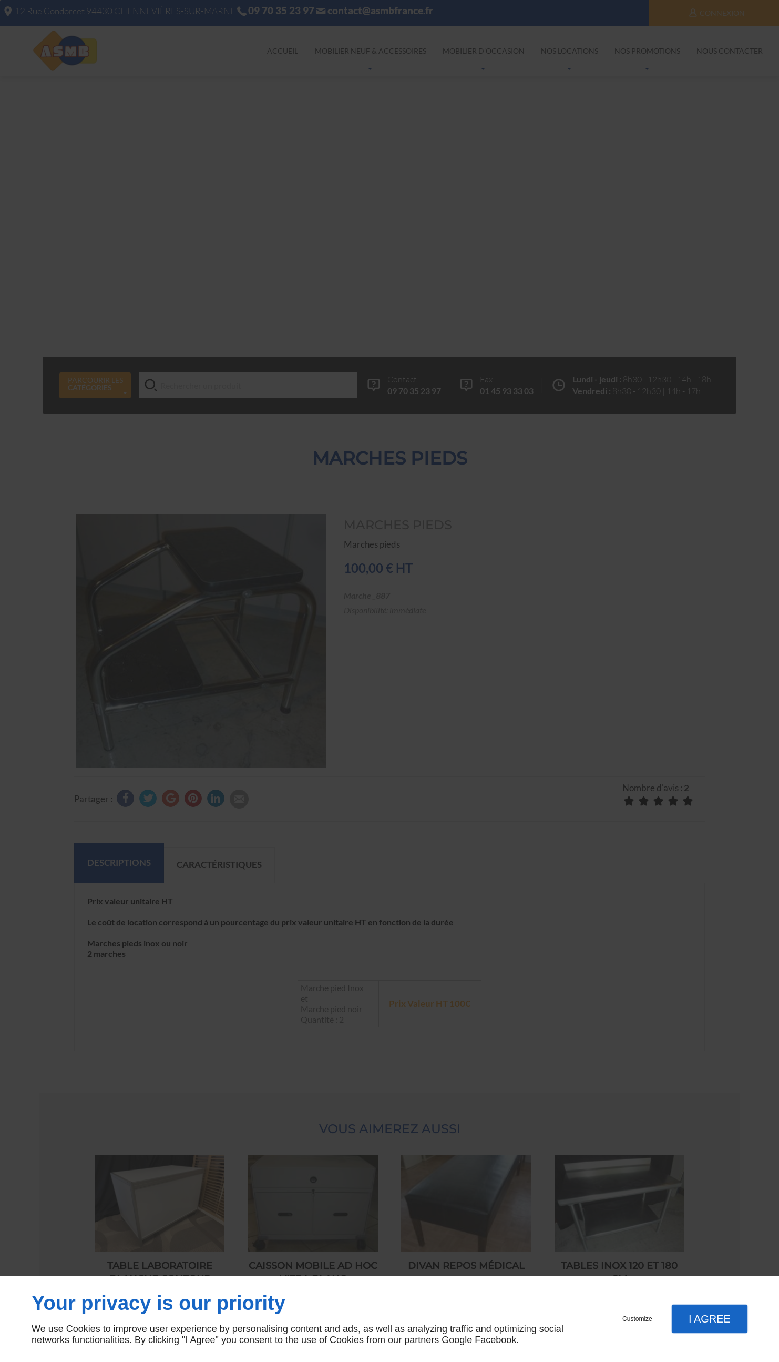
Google (457, 1340)
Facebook (495, 1340)
